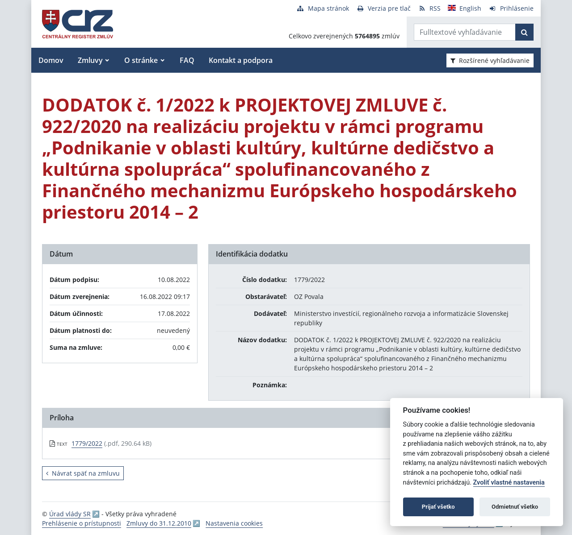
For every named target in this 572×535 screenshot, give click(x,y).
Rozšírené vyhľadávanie (490, 60)
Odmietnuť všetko (515, 506)
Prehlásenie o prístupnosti (81, 523)
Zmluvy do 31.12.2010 (158, 523)
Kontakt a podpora (241, 60)
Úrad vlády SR (70, 514)
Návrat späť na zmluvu (83, 473)
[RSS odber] (429, 8)
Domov (50, 60)
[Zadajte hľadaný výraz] (465, 32)
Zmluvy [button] (90, 60)
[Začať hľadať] (524, 32)
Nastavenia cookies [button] (234, 523)
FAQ (187, 60)
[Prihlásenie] (511, 8)
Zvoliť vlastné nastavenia (509, 482)
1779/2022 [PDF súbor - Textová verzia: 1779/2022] (87, 443)
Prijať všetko (438, 506)
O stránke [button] (141, 60)
